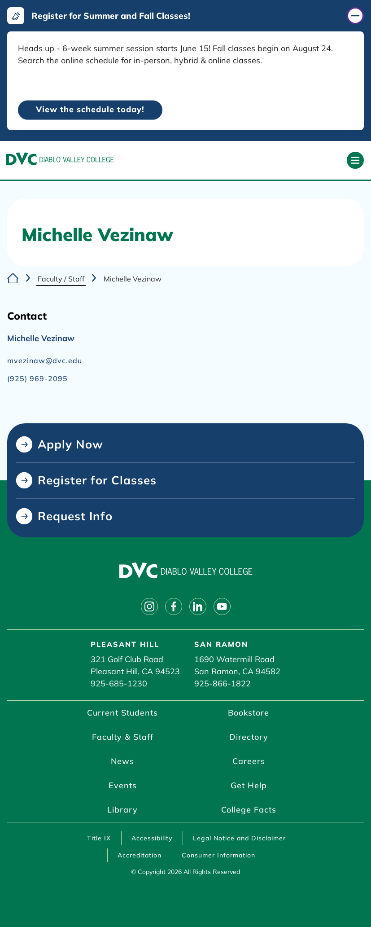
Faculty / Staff (61, 278)
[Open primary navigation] (355, 160)
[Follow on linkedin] (197, 606)
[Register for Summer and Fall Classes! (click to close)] (185, 15)
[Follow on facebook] (173, 606)
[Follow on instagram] (149, 606)
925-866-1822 (222, 683)
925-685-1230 (119, 683)
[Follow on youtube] (222, 606)
